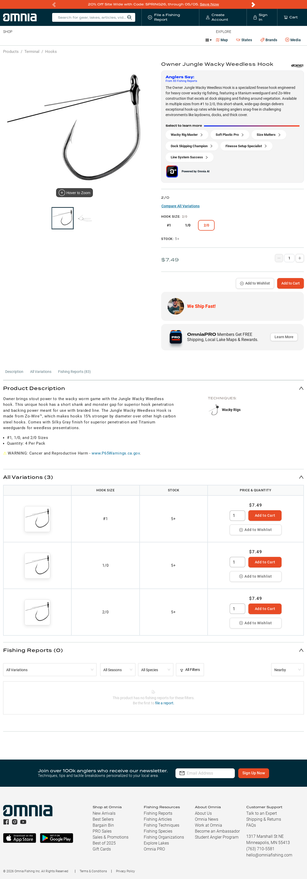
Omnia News (206, 819)
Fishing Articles (158, 819)
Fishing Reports (158, 813)
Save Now (209, 4)
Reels (57, 40)
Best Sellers (103, 819)
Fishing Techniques (161, 825)
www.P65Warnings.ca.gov (116, 453)
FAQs (251, 825)
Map (222, 40)
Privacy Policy (125, 871)
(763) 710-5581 (260, 848)
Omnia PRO (154, 849)
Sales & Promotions (110, 837)
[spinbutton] (237, 516)
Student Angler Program (216, 837)
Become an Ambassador (217, 831)
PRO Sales (102, 831)
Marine (127, 40)
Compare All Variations (180, 206)
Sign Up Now (261, 773)
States (244, 40)
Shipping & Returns (263, 819)
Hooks (51, 51)
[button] (153, 388)
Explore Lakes (156, 843)
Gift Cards (102, 849)
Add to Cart (290, 283)
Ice (175, 40)
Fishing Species (158, 831)
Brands (268, 40)
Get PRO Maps (153, 40)
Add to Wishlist (255, 283)
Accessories (103, 40)
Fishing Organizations (164, 837)
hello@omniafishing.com (269, 855)
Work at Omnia (208, 825)
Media (293, 40)
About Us (203, 813)
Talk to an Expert (261, 813)
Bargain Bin (103, 825)
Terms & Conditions (93, 871)
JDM (190, 40)
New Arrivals (104, 813)
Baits (7, 40)
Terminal (77, 40)
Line (23, 40)
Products (11, 51)
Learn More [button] (284, 337)
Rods (40, 40)
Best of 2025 (104, 843)
